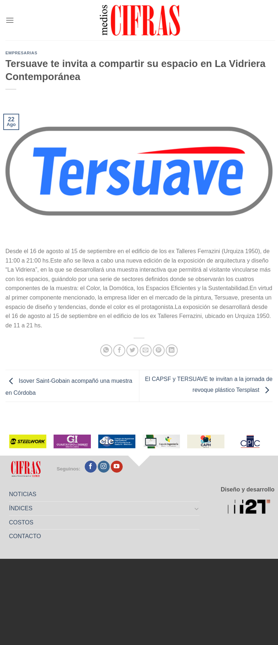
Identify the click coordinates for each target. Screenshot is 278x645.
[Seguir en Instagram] (104, 467)
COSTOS (21, 522)
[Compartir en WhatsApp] (106, 350)
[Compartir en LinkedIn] (172, 350)
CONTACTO (25, 536)
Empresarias (21, 53)
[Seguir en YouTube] (117, 467)
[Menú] (9, 20)
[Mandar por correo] (146, 350)
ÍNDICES (21, 508)
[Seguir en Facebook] (91, 467)
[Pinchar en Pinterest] (159, 350)
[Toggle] (197, 508)
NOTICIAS (23, 494)
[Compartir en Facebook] (119, 350)
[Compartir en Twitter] (132, 350)
